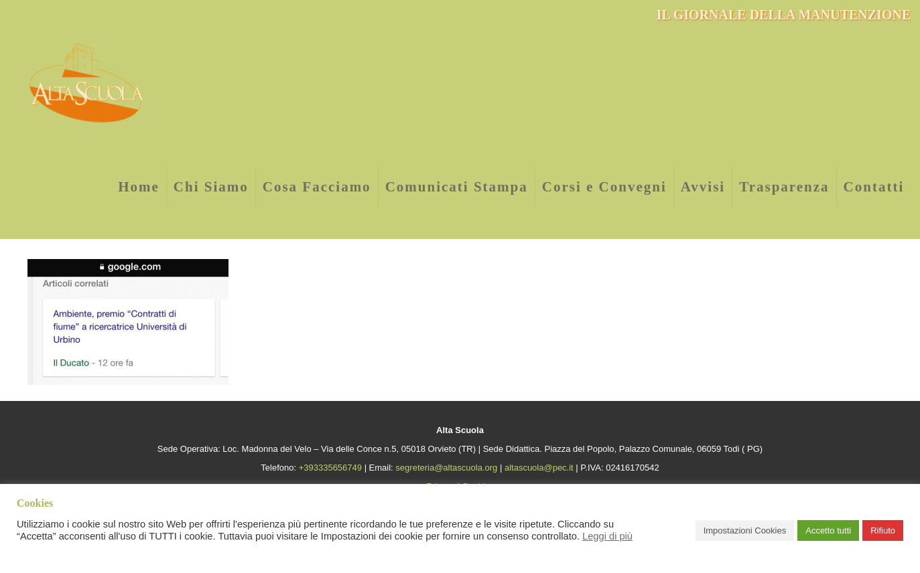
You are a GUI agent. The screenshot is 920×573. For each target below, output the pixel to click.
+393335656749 (330, 468)
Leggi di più (607, 536)
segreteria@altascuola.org (446, 468)
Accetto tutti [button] (828, 530)
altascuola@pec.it (539, 468)
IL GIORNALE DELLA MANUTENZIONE (784, 14)
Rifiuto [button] (882, 530)
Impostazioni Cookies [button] (745, 530)
